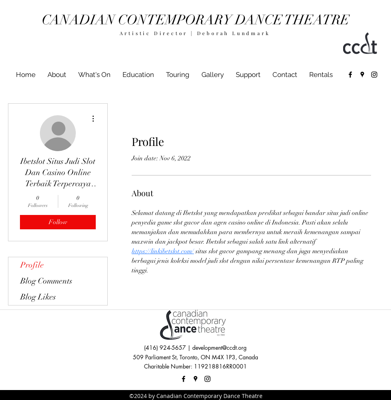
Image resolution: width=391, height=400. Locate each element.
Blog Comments (46, 281)
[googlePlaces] (362, 75)
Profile (32, 265)
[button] (94, 75)
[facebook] (350, 75)
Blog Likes (38, 297)
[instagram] (374, 75)
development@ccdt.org (219, 347)
